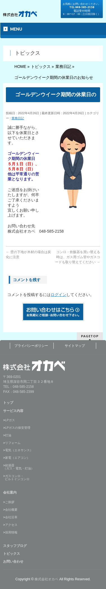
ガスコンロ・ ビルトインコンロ (16, 477)
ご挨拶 (9, 502)
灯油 (8, 435)
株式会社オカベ (46, 579)
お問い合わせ (13, 561)
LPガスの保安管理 (17, 427)
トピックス (11, 554)
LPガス (10, 420)
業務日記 (18, 118)
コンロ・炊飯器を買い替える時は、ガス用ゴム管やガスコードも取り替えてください (77, 257)
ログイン (58, 294)
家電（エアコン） (17, 457)
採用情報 (11, 532)
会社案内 (10, 492)
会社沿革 (11, 517)
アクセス (11, 524)
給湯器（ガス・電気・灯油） (18, 467)
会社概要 (11, 509)
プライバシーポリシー (31, 346)
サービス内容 (13, 411)
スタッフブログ (15, 546)
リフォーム (13, 442)
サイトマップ (75, 346)
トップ (8, 403)
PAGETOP (90, 336)
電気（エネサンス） (19, 450)
